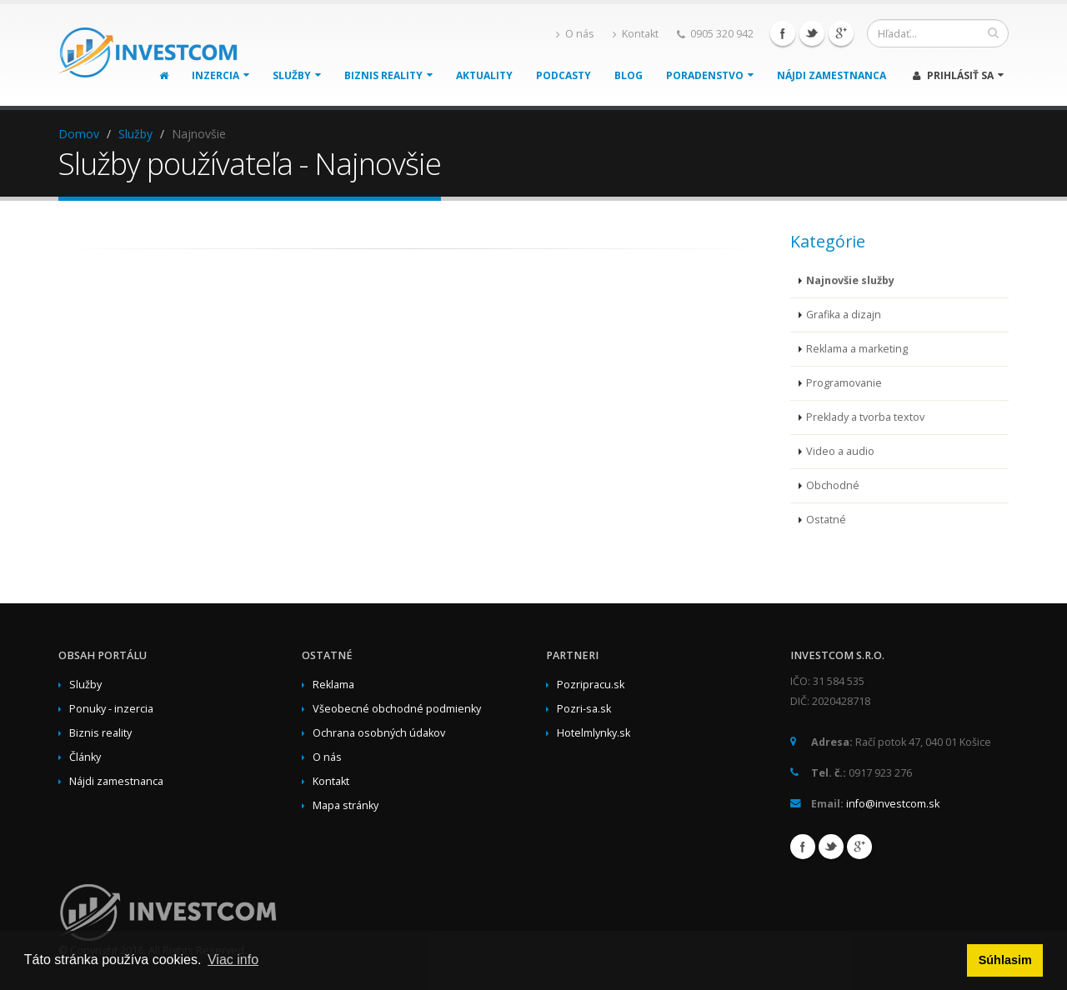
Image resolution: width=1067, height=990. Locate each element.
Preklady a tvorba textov (865, 417)
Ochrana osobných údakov (379, 733)
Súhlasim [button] (1005, 960)
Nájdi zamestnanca (831, 75)
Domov (78, 134)
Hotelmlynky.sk (593, 733)
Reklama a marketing (857, 349)
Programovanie (844, 383)
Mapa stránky (345, 805)
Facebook (782, 33)
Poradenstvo (710, 75)
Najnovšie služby (850, 280)
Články (85, 757)
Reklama (333, 685)
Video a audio (840, 451)
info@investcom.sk (892, 804)
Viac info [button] (233, 959)
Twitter (811, 33)
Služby (297, 75)
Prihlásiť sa (958, 75)
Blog (628, 75)
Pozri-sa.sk (584, 709)
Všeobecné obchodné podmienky (397, 709)
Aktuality (484, 75)
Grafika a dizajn (843, 315)
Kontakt (636, 34)
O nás (575, 34)
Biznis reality (388, 75)
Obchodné (832, 485)
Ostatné (826, 519)
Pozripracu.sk (590, 685)
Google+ (841, 33)
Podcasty (563, 75)
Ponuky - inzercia (111, 709)
